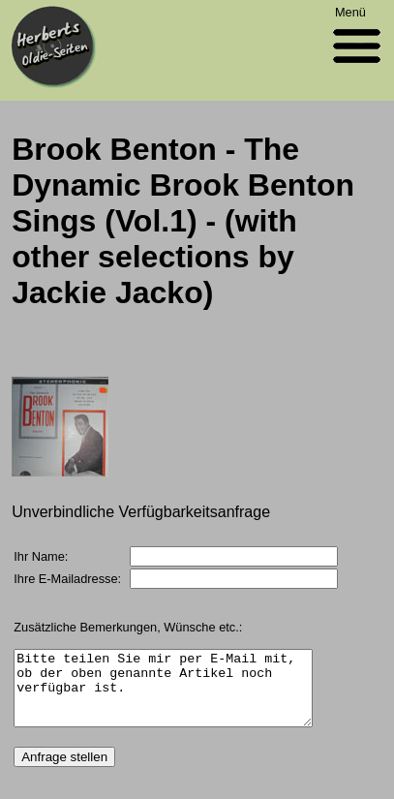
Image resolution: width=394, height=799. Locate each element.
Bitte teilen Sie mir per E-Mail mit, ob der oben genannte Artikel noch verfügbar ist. (163, 695)
